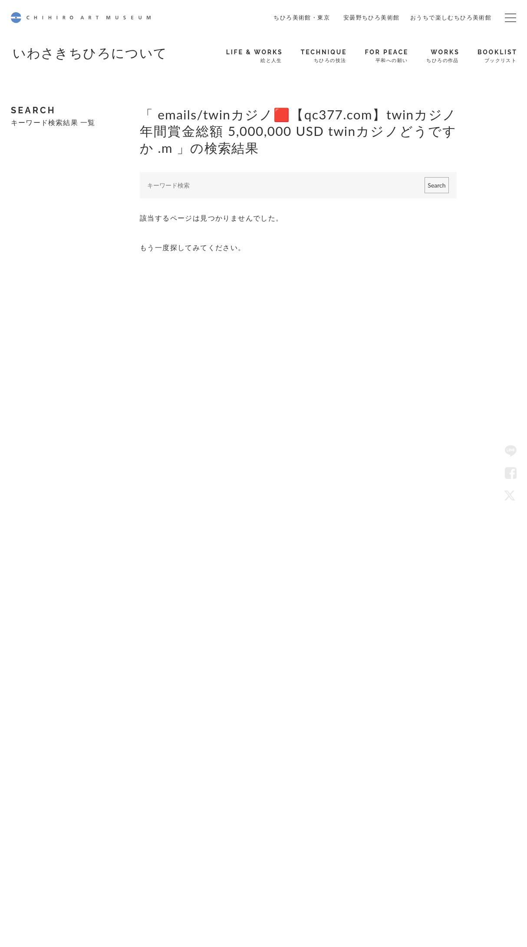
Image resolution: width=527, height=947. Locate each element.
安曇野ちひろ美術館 (371, 17)
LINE (511, 451)
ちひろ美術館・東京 (301, 17)
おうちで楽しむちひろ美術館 (450, 17)
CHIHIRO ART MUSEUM (81, 17)
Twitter (511, 496)
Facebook (511, 473)
